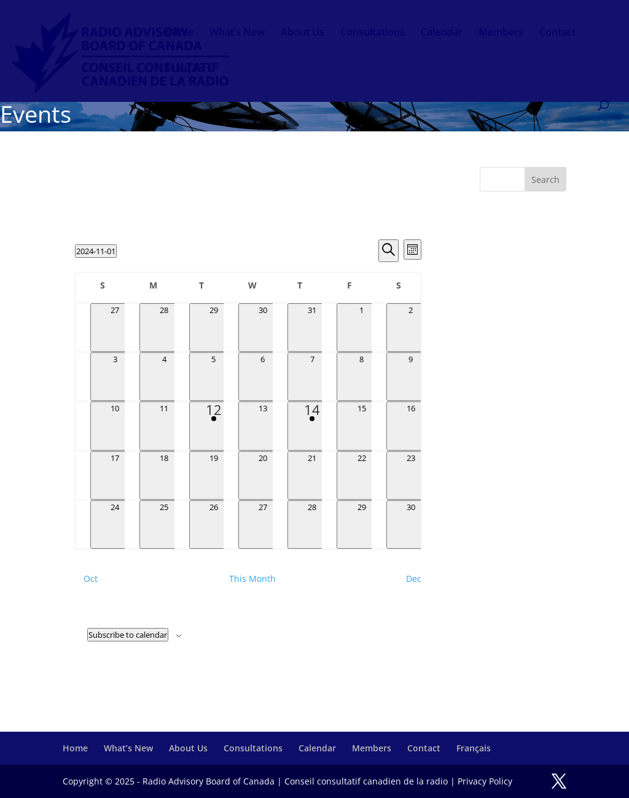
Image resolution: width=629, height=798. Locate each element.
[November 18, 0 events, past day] (164, 475)
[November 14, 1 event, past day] (312, 425)
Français (185, 69)
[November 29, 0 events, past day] (361, 524)
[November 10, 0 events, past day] (114, 425)
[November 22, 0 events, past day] (361, 475)
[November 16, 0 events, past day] (411, 425)
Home (179, 33)
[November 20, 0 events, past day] (262, 475)
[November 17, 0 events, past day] (114, 475)
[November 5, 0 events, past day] (213, 376)
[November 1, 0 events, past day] (361, 327)
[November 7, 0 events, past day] (312, 376)
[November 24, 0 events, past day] (114, 524)
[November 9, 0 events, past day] (411, 376)
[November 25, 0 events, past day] (164, 524)
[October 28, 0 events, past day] (164, 327)
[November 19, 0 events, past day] (213, 475)
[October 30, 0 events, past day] (262, 327)
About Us (302, 33)
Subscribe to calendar (127, 634)
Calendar (442, 33)
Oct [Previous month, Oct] (91, 578)
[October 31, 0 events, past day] (312, 327)
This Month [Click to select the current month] (252, 578)
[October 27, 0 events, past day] (114, 327)
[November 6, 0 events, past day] (262, 376)
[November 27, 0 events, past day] (262, 524)
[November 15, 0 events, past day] (361, 425)
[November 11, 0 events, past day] (164, 425)
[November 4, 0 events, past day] (164, 376)
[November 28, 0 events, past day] (312, 524)
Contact (557, 33)
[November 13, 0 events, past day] (262, 425)
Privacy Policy (485, 781)
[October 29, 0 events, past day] (213, 327)
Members (501, 33)
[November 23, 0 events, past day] (411, 475)
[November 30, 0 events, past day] (411, 524)
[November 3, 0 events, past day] (114, 376)
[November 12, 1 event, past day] (213, 425)
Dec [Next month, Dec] (413, 578)
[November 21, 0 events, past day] (312, 475)
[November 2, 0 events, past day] (411, 327)
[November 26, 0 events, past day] (213, 524)
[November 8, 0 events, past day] (361, 376)
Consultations (372, 33)
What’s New (237, 33)
